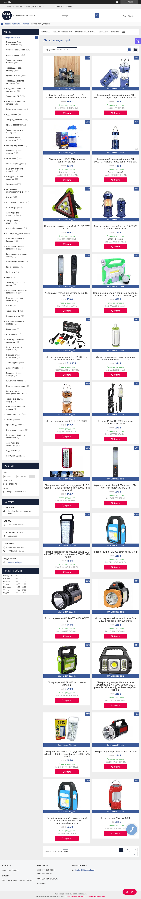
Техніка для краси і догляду (14, 69)
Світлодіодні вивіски (15, 262)
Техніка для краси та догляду (15, 284)
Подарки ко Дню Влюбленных (13, 43)
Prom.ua (83, 894)
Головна (45, 32)
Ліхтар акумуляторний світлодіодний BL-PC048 (67, 294)
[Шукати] (97, 15)
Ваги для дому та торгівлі (14, 348)
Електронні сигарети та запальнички (16, 291)
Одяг (8, 277)
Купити (68, 113)
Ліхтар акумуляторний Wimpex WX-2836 (115, 751)
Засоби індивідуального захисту (17, 255)
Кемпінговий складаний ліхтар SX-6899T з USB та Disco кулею (115, 227)
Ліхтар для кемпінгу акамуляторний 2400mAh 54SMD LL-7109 (115, 358)
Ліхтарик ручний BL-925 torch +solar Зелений (67, 683)
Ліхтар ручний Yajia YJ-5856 (115, 818)
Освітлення (11, 158)
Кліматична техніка (14, 109)
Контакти (103, 32)
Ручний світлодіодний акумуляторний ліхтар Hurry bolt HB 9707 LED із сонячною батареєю (67, 820)
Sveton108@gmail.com (18, 562)
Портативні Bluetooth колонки (15, 102)
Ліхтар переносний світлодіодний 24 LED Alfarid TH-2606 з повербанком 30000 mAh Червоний (67, 488)
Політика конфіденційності (95, 896)
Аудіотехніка (11, 114)
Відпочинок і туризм (15, 202)
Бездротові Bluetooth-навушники (15, 89)
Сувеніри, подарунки (15, 233)
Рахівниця (10, 272)
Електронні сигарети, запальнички (15, 247)
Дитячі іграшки (12, 55)
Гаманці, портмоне (14, 145)
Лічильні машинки (14, 456)
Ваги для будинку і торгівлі (14, 170)
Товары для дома (14, 119)
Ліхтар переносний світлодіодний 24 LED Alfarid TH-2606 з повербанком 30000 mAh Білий (67, 754)
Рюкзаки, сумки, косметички (13, 139)
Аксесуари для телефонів (12, 214)
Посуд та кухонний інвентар (14, 177)
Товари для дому (13, 414)
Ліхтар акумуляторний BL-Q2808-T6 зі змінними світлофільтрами (66, 358)
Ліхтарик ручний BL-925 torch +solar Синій (115, 552)
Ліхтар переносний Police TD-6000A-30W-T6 (66, 619)
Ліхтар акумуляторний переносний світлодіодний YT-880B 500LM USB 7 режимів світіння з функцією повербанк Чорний (115, 686)
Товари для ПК (12, 96)
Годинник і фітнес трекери (14, 152)
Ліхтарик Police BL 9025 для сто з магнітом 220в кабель (115, 422)
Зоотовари (11, 184)
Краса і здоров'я (13, 125)
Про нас (115, 32)
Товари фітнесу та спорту (14, 221)
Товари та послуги (13, 24)
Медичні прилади (14, 163)
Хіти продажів (12, 363)
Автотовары (11, 334)
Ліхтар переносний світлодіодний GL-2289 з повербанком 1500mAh (115, 619)
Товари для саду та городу (15, 131)
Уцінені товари (12, 267)
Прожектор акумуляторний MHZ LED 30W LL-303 (67, 227)
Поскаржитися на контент (74, 896)
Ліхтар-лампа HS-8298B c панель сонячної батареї (67, 160)
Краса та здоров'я (14, 425)
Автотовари (11, 207)
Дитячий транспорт (14, 228)
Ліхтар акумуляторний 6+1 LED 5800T (66, 421)
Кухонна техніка (13, 76)
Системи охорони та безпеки (15, 240)
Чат (129, 892)
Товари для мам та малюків (14, 61)
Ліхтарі (26, 24)
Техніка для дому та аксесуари (15, 82)
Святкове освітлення (15, 50)
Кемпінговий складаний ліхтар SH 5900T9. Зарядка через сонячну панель (66, 96)
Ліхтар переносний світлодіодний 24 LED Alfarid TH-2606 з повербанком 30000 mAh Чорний (67, 554)
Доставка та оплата (85, 32)
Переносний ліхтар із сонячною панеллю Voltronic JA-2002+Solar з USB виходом (115, 294)
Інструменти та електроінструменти (15, 190)
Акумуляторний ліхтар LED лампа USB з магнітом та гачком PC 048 (115, 486)
